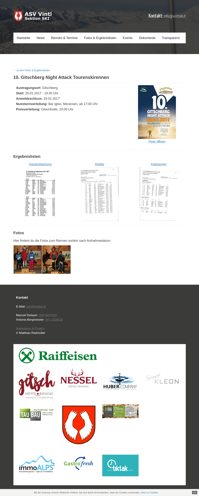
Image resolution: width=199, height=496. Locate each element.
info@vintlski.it (175, 16)
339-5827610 (48, 315)
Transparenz (171, 38)
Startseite (23, 38)
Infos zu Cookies (149, 492)
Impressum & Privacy (30, 328)
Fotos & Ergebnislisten (100, 38)
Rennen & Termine (64, 38)
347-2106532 (54, 319)
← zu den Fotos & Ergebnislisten (31, 70)
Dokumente (147, 38)
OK (194, 492)
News (41, 38)
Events (127, 38)
